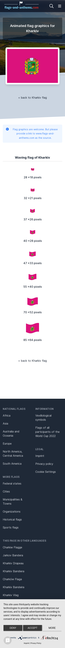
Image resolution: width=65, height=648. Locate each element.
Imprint (39, 456)
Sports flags (11, 527)
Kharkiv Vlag (11, 595)
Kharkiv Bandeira (13, 587)
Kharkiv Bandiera (13, 571)
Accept (32, 627)
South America (12, 463)
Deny (13, 627)
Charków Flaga (12, 579)
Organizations (11, 511)
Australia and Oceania (11, 433)
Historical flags (12, 519)
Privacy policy (44, 464)
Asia (5, 423)
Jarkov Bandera (13, 555)
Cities (6, 491)
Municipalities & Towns (12, 501)
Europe (7, 443)
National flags (14, 408)
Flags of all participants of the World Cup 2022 (47, 432)
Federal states (12, 483)
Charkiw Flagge (12, 547)
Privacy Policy (36, 643)
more (52, 627)
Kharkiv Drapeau (13, 563)
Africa (6, 415)
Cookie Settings (45, 471)
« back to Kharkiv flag (32, 97)
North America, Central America (13, 453)
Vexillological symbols (43, 417)
